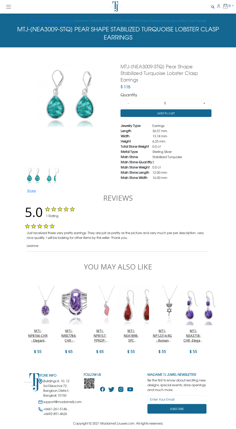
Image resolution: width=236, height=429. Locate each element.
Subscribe (177, 409)
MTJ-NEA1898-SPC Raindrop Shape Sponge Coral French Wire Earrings (131, 336)
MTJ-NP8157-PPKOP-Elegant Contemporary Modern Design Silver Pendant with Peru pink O (100, 336)
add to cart (166, 113)
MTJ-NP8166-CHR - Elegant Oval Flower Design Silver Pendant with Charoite (38, 336)
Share (31, 191)
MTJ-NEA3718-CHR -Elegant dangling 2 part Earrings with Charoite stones (193, 336)
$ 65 (69, 351)
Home (34, 20)
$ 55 (37, 351)
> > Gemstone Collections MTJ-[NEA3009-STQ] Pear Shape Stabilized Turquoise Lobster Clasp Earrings (118, 20)
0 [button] (224, 6)
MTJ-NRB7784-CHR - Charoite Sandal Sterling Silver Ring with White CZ (69, 336)
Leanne (32, 246)
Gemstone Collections (56, 20)
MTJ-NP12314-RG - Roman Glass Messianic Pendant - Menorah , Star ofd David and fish (162, 336)
